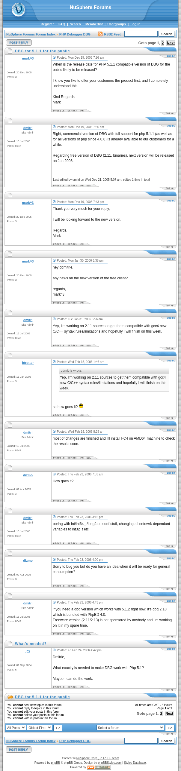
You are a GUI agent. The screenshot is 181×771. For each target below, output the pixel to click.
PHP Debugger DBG (74, 34)
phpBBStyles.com (110, 762)
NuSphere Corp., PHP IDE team (97, 758)
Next (171, 43)
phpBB (55, 762)
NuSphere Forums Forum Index (30, 34)
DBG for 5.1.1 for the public (42, 697)
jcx (27, 651)
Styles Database (135, 762)
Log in (135, 24)
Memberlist (94, 24)
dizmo (28, 475)
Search (75, 24)
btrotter (28, 362)
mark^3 (28, 58)
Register (47, 24)
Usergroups (116, 24)
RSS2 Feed (109, 34)
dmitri (28, 128)
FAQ (61, 24)
